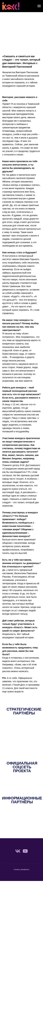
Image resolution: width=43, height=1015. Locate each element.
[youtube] (25, 851)
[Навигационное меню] (39, 6)
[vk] (18, 851)
